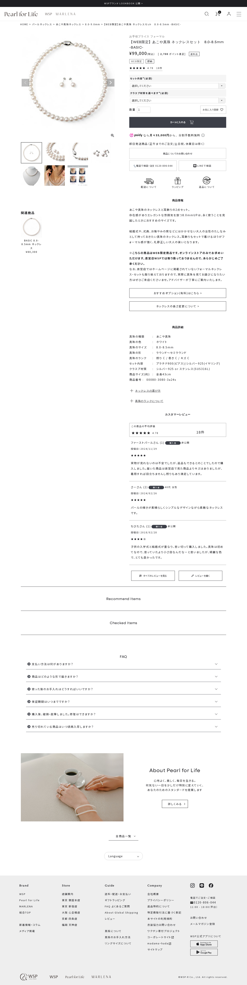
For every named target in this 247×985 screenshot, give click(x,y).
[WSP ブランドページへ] (48, 14)
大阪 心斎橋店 (71, 912)
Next (110, 83)
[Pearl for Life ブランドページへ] (22, 14)
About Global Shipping (121, 912)
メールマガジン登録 (202, 924)
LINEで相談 (202, 165)
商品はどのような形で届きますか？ (55, 676)
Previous (25, 83)
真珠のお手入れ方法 (118, 937)
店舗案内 (68, 894)
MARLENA (26, 906)
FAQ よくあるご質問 (117, 906)
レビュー (110, 918)
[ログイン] (229, 13)
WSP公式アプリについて (205, 936)
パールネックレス (42, 24)
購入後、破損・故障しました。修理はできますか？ (64, 714)
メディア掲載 (27, 931)
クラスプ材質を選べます (149, 93)
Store (66, 886)
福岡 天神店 (69, 925)
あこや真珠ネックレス (68, 24)
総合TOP (25, 912)
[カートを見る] (217, 13)
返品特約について (158, 906)
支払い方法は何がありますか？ (52, 664)
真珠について (113, 931)
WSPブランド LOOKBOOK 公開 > (123, 3)
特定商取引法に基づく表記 (164, 912)
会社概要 (153, 894)
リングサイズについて (118, 943)
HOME (24, 24)
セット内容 (141, 78)
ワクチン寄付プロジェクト (163, 931)
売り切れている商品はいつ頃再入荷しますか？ (63, 727)
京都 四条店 (69, 918)
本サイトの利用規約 (159, 918)
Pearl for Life (29, 900)
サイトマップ (155, 949)
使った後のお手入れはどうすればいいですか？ (62, 689)
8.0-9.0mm (92, 24)
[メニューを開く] (238, 13)
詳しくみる (175, 804)
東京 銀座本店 (71, 900)
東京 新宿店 (69, 906)
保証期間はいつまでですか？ (51, 701)
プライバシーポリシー (160, 900)
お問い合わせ (198, 917)
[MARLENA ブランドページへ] (65, 14)
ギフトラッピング (115, 900)
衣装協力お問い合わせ (161, 925)
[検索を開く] (206, 13)
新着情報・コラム (30, 925)
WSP (22, 894)
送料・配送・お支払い (118, 894)
